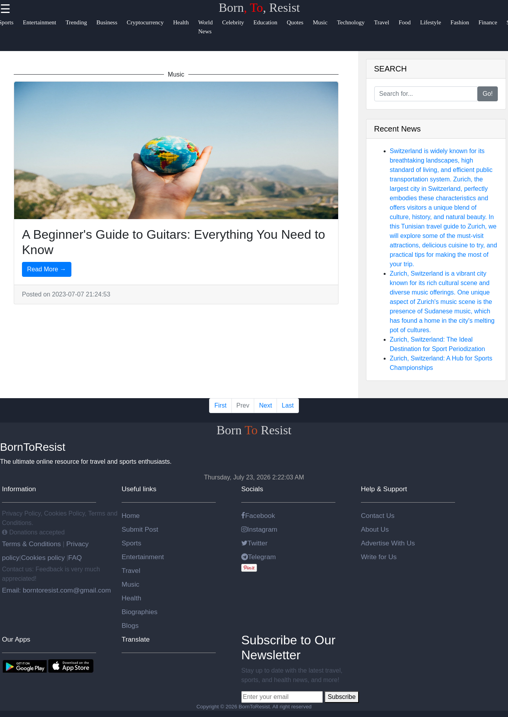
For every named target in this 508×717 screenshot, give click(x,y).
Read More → (46, 269)
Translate (136, 639)
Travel (131, 570)
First (220, 405)
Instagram (259, 529)
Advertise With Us (388, 543)
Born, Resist (259, 7)
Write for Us (379, 557)
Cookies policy (43, 558)
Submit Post (140, 529)
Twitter (254, 543)
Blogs (130, 625)
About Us (375, 529)
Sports (131, 543)
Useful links (139, 489)
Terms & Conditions (32, 544)
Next (265, 405)
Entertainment (143, 557)
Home (131, 515)
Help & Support (384, 489)
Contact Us (378, 515)
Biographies (140, 612)
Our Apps (16, 639)
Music (130, 584)
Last (287, 405)
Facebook (258, 515)
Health (131, 598)
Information (19, 489)
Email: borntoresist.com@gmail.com (56, 590)
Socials (252, 489)
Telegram (258, 557)
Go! (488, 93)
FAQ (75, 558)
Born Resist (254, 430)
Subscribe (341, 696)
